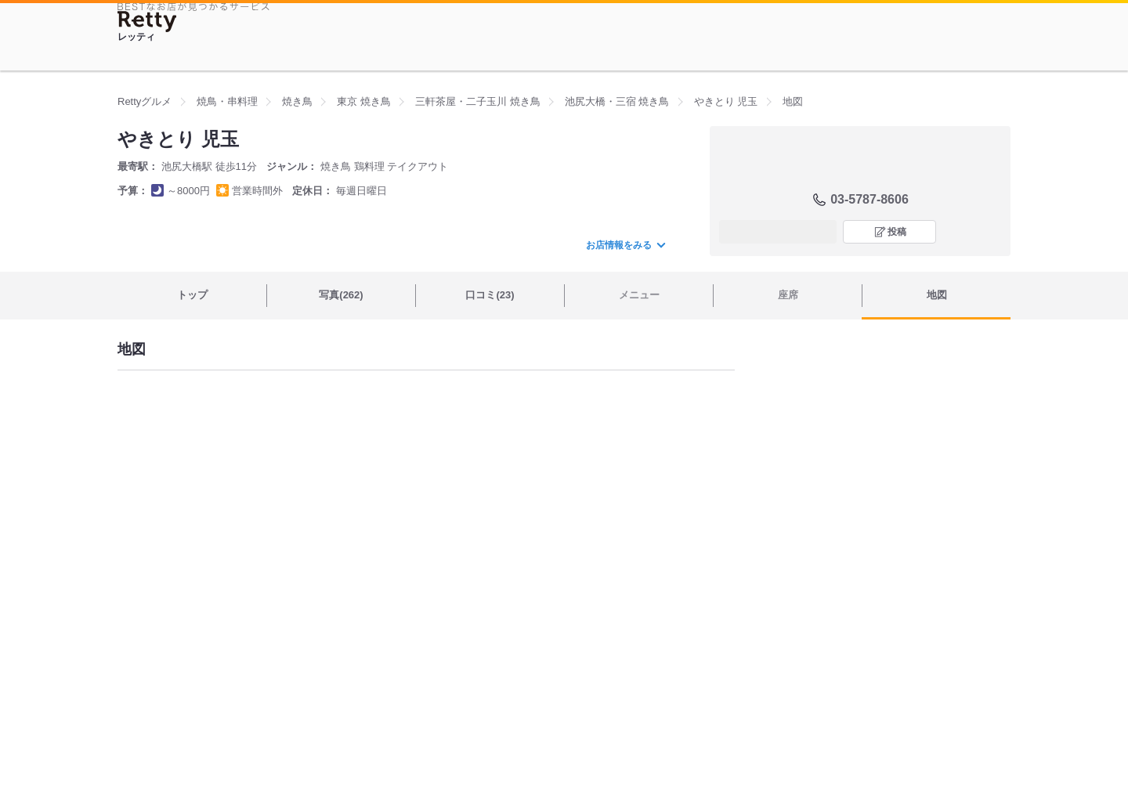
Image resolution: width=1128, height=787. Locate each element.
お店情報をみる (625, 245)
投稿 (897, 231)
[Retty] (147, 21)
